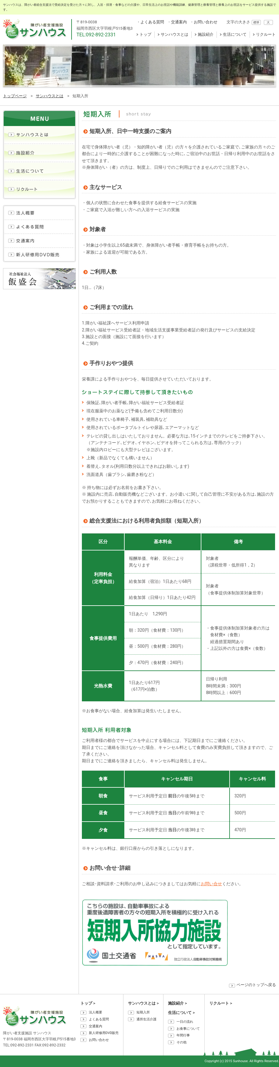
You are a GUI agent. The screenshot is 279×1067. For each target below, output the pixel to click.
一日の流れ (184, 1022)
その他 (181, 1042)
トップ (145, 34)
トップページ (15, 96)
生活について (235, 34)
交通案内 (179, 22)
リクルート (266, 34)
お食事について (188, 1029)
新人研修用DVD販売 (104, 1033)
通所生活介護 (146, 1019)
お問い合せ (211, 883)
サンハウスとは (174, 34)
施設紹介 (205, 34)
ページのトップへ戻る (256, 984)
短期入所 (143, 1012)
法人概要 (95, 1012)
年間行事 (183, 1035)
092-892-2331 (101, 35)
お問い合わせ (205, 22)
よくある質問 (152, 22)
